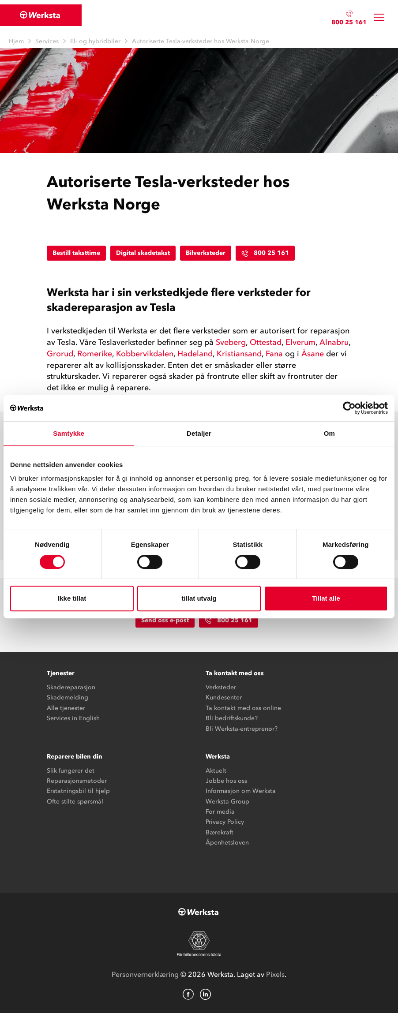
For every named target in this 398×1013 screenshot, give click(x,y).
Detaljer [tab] (199, 433)
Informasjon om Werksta (241, 791)
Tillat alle (326, 598)
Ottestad (266, 342)
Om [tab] (329, 433)
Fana (274, 354)
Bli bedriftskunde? (232, 718)
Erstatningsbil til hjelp (78, 791)
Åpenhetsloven (227, 842)
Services (47, 41)
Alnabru (334, 342)
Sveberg (231, 342)
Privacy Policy (225, 822)
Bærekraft (219, 832)
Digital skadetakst (143, 253)
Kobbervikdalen (144, 354)
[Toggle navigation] (379, 17)
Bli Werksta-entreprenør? (242, 729)
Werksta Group (227, 801)
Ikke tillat (72, 598)
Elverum (300, 342)
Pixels (275, 974)
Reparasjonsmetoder (77, 781)
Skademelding (67, 697)
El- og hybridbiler (95, 41)
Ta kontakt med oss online (243, 708)
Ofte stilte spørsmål (75, 801)
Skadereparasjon (71, 687)
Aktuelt (216, 770)
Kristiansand (239, 354)
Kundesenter (224, 697)
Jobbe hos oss (226, 781)
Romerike (94, 354)
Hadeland (195, 354)
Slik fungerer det (70, 770)
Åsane (312, 354)
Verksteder (221, 687)
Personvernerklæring (145, 974)
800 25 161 (349, 22)
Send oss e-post (165, 620)
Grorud (60, 354)
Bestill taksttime (76, 253)
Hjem (16, 41)
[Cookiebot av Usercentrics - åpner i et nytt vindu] (349, 408)
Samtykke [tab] (68, 433)
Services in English (73, 718)
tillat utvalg (198, 598)
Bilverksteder (205, 253)
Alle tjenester (66, 708)
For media (220, 811)
